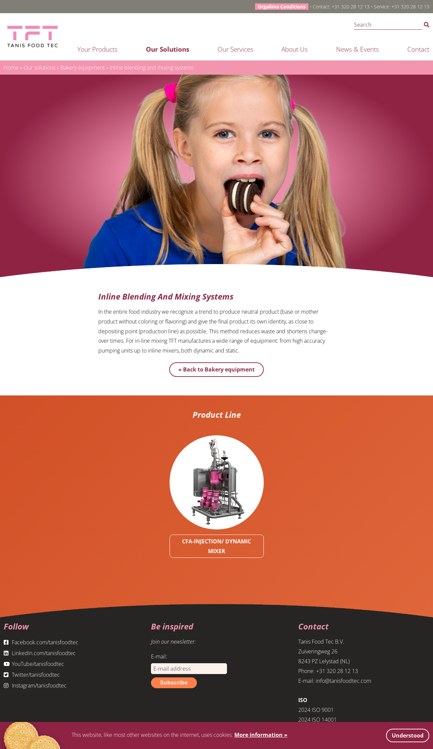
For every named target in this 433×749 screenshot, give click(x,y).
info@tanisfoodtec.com (343, 681)
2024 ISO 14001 (317, 719)
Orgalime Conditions (282, 6)
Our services (235, 49)
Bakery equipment (82, 67)
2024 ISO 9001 (316, 710)
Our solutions (167, 49)
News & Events (357, 49)
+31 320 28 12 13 (351, 6)
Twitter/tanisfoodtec (32, 674)
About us (294, 49)
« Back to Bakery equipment (216, 369)
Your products (97, 49)
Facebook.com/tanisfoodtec (41, 642)
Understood (408, 735)
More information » (260, 735)
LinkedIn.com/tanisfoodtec (40, 653)
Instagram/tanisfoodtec (35, 685)
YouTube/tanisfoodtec (34, 664)
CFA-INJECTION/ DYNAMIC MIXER (216, 546)
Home (11, 67)
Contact (418, 49)
